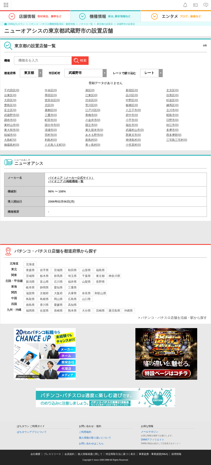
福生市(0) (132, 124)
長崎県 (58, 310)
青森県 (30, 270)
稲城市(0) (10, 134)
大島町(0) (10, 139)
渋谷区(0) (91, 100)
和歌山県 (100, 293)
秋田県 (72, 270)
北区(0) (49, 105)
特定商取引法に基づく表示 (120, 454)
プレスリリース (52, 454)
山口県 (86, 299)
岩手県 (44, 270)
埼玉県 (72, 276)
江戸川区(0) (92, 110)
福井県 (72, 281)
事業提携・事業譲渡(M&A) (153, 454)
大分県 (86, 310)
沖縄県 (128, 310)
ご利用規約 (85, 432)
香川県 (44, 304)
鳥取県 (30, 299)
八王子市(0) (133, 110)
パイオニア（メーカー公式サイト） (71, 177)
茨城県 (30, 276)
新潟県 (30, 281)
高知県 (72, 304)
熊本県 (72, 310)
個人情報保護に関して (90, 454)
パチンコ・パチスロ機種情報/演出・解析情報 (52, 24)
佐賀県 (44, 310)
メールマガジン (149, 431)
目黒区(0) (172, 95)
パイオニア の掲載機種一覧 (66, 181)
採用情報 (176, 454)
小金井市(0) (92, 120)
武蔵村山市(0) (135, 129)
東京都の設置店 (105, 24)
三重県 (72, 287)
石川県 (58, 281)
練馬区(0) (172, 105)
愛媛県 (58, 304)
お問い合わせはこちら (91, 443)
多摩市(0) (172, 129)
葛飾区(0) (51, 110)
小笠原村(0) (133, 144)
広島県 (72, 299)
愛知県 (58, 287)
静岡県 (44, 287)
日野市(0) (172, 120)
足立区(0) (10, 110)
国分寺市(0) (52, 124)
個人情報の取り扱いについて (95, 437)
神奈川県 (114, 276)
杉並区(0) (172, 100)
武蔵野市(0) (11, 115)
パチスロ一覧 (86, 24)
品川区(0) (132, 95)
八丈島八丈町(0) (55, 144)
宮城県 (58, 270)
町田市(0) (51, 120)
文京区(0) (172, 90)
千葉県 (86, 276)
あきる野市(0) (94, 134)
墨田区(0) (51, 95)
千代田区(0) (11, 90)
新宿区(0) (132, 90)
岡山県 (58, 299)
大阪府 (58, 293)
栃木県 (44, 276)
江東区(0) (91, 95)
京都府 (44, 293)
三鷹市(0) (51, 115)
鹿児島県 (114, 310)
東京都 (100, 276)
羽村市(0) (51, 134)
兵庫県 (72, 293)
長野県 (100, 281)
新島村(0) (91, 139)
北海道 (30, 264)
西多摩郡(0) (173, 134)
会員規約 (69, 454)
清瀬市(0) (51, 129)
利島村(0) (51, 139)
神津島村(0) (133, 139)
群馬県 (58, 276)
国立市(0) (91, 124)
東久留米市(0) (94, 129)
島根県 (44, 299)
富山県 (44, 281)
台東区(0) (10, 95)
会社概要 (35, 454)
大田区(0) (10, 100)
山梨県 (86, 281)
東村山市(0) (11, 124)
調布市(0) (10, 120)
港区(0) (90, 90)
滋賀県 (30, 293)
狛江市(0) (172, 124)
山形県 (86, 270)
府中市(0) (132, 115)
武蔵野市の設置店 (126, 24)
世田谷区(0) (52, 100)
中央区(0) (51, 90)
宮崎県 (100, 310)
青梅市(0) (91, 115)
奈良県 (86, 293)
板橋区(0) (132, 105)
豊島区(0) (10, 105)
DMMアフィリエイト (152, 439)
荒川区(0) (91, 105)
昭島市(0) (172, 115)
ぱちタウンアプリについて (32, 432)
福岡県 (30, 310)
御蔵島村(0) (11, 144)
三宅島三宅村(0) (176, 139)
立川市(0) (172, 110)
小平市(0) (132, 120)
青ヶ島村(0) (92, 144)
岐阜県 (30, 287)
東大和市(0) (11, 129)
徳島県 (30, 304)
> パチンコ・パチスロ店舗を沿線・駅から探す (172, 317)
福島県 (100, 270)
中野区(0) (132, 100)
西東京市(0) (133, 134)
